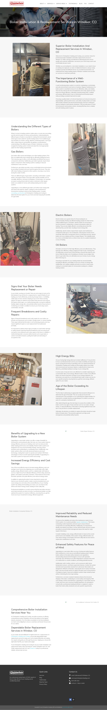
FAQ (85, 3)
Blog (80, 3)
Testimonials (73, 3)
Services (50, 3)
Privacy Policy (43, 684)
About (42, 3)
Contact (91, 3)
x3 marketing (65, 707)
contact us (33, 648)
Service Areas (61, 3)
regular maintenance (82, 522)
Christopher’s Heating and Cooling (20, 636)
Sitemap (71, 707)
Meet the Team (43, 682)
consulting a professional (18, 193)
